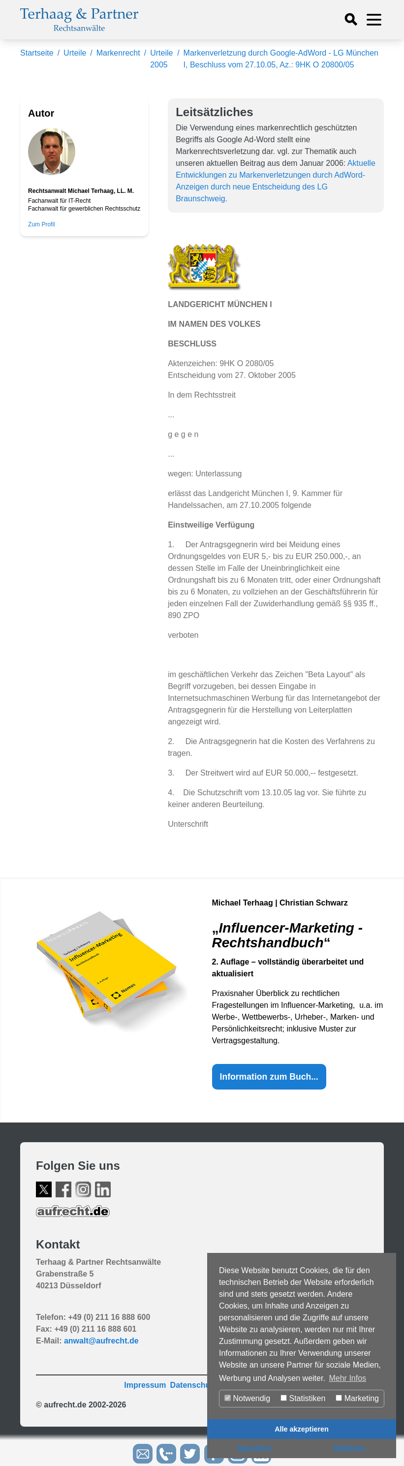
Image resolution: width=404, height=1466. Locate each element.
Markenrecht (118, 53)
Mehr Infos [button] (347, 1378)
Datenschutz (193, 1385)
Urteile (74, 53)
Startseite (37, 53)
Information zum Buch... (269, 1077)
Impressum (145, 1385)
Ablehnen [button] (349, 1448)
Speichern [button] (254, 1448)
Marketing (357, 1398)
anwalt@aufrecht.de (101, 1341)
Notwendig (247, 1398)
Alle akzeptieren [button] (302, 1429)
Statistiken (302, 1398)
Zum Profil (41, 224)
